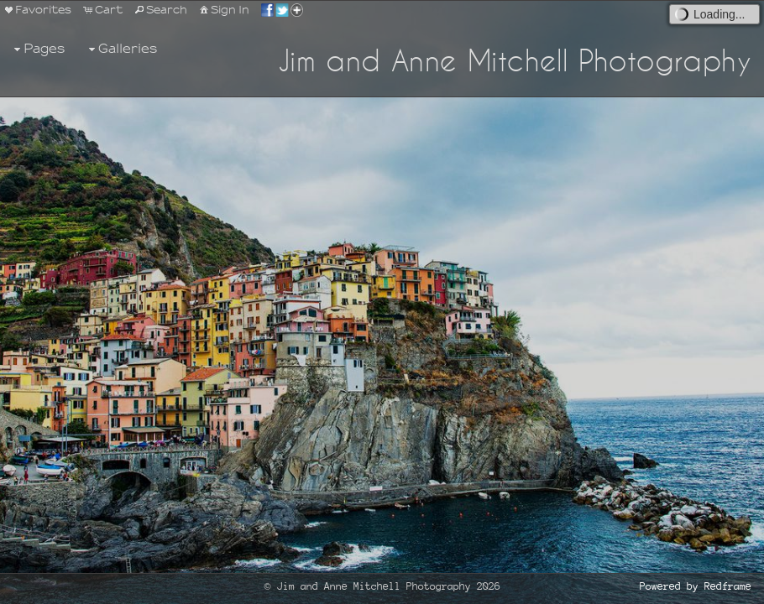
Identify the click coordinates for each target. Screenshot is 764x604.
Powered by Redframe (695, 586)
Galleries (121, 49)
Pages (37, 49)
